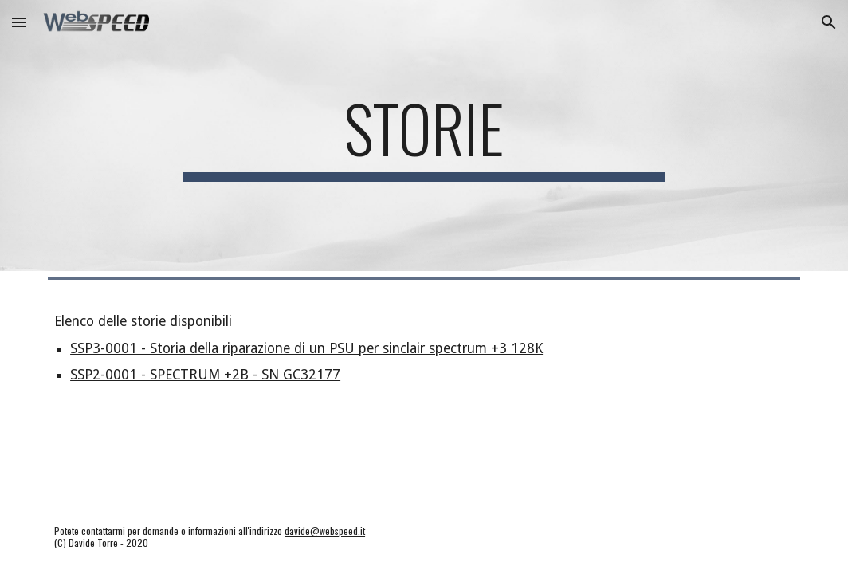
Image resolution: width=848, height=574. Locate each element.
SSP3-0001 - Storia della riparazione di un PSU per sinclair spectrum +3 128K (306, 348)
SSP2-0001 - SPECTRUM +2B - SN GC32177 (205, 375)
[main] (423, 135)
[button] (19, 22)
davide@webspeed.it (325, 530)
